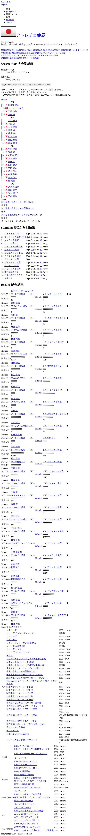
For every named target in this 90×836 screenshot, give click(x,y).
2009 (56, 55)
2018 (31, 55)
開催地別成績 (18, 53)
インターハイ (12, 730)
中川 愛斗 (15, 423)
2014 (44, 55)
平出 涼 (11, 124)
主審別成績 (29, 53)
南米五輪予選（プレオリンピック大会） (32, 797)
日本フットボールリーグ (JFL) (20, 662)
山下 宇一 (12, 136)
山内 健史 (12, 165)
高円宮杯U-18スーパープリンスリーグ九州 (25, 724)
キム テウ (12, 121)
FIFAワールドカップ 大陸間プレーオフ (32, 749)
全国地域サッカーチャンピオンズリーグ (21, 215)
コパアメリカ (20, 791)
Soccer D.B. (6, 2)
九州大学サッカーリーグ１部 (19, 696)
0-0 (32, 250)
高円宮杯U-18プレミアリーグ (19, 700)
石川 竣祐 (12, 127)
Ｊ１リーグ (11, 630)
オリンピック (20, 758)
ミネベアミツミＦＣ (13, 275)
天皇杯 (9, 655)
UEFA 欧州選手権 (22, 771)
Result (38, 297)
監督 (13, 72)
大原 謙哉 (15, 303)
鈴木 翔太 (12, 171)
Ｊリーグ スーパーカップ (17, 652)
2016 (40, 55)
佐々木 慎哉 (16, 588)
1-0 (32, 253)
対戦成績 (50, 50)
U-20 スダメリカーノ (23, 801)
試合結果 (5, 58)
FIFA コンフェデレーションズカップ (30, 754)
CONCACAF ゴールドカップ (27, 827)
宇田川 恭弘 (16, 528)
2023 (11, 55)
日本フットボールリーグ (22, 291)
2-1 (32, 240)
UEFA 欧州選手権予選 (24, 775)
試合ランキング (42, 53)
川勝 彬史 (15, 576)
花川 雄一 (15, 446)
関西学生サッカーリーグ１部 (19, 693)
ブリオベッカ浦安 (19, 306)
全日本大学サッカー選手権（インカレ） (24, 675)
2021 (19, 55)
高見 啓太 (12, 177)
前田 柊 (11, 162)
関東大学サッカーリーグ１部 (19, 687)
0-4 (32, 234)
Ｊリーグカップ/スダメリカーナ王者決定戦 (26, 659)
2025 (3, 55)
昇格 (29, 643)
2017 (36, 55)
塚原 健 (14, 315)
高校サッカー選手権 (15, 727)
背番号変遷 (66, 50)
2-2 (41, 253)
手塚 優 (14, 492)
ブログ (9, 22)
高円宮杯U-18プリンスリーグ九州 (21, 721)
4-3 (41, 234)
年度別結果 (6, 50)
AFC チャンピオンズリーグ (26, 820)
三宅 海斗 (12, 158)
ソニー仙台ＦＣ (11, 243)
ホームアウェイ (22, 72)
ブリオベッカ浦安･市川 (15, 237)
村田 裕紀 (15, 387)
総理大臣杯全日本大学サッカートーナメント (26, 678)
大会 (8, 72)
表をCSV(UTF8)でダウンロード (14, 85)
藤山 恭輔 (12, 140)
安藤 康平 (15, 351)
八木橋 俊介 (13, 187)
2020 (23, 55)
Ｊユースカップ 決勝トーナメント (21, 740)
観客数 (57, 50)
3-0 (41, 256)
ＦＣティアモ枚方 (12, 269)
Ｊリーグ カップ (13, 649)
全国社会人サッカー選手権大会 (17, 202)
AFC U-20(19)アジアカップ (26, 817)
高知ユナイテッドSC (13, 253)
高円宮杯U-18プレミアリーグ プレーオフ (25, 706)
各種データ (27, 58)
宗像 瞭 (14, 504)
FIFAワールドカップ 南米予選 (28, 794)
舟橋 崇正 (15, 363)
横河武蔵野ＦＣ (11, 272)
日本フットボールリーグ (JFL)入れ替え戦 (25, 665)
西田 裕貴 (15, 564)
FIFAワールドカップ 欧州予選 (28, 778)
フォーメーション (58, 53)
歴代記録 (28, 50)
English (4, 4)
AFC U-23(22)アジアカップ (26, 814)
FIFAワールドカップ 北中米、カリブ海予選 (34, 830)
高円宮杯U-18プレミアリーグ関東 (21, 709)
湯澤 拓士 (12, 130)
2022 (15, 55)
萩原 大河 (12, 143)
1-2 (41, 237)
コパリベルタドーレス (24, 804)
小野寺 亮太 (13, 155)
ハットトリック (79, 50)
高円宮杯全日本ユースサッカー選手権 (23, 703)
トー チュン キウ (15, 108)
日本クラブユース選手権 (17, 734)
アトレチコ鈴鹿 (23, 35)
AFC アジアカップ (22, 807)
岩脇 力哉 (12, 111)
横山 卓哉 (15, 375)
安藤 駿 (11, 152)
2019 (27, 55)
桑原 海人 (12, 133)
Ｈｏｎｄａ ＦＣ (11, 234)
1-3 (32, 243)
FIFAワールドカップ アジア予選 (29, 811)
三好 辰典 (12, 196)
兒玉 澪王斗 (13, 193)
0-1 (41, 250)
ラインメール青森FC (13, 246)
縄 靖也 (11, 181)
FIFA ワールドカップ (23, 746)
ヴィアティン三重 (12, 262)
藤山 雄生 (12, 190)
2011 (52, 55)
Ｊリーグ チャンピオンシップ (19, 633)
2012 (48, 55)
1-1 (41, 243)
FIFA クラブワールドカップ (26, 768)
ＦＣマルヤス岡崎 (12, 256)
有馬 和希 (12, 174)
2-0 (32, 272)
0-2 (41, 272)
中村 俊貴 (12, 149)
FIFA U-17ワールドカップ (25, 764)
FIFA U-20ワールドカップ (25, 761)
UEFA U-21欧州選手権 (24, 784)
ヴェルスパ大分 (11, 250)
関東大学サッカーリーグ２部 (19, 690)
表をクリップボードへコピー (39, 85)
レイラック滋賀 (11, 240)
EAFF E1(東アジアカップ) (26, 823)
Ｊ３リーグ (11, 639)
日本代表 (10, 19)
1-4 (32, 246)
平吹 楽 (11, 115)
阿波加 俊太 (13, 105)
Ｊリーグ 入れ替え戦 (15, 646)
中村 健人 (12, 168)
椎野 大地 (15, 339)
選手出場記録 (18, 50)
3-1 (32, 237)
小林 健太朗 (16, 434)
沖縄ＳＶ (8, 278)
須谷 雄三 (15, 399)
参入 (34, 643)
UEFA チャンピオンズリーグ (27, 787)
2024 (7, 55)
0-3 (41, 240)
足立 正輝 (15, 327)
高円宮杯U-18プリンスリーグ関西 (21, 715)
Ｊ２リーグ (11, 636)
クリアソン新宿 (11, 266)
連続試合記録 (39, 50)
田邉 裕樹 (15, 468)
